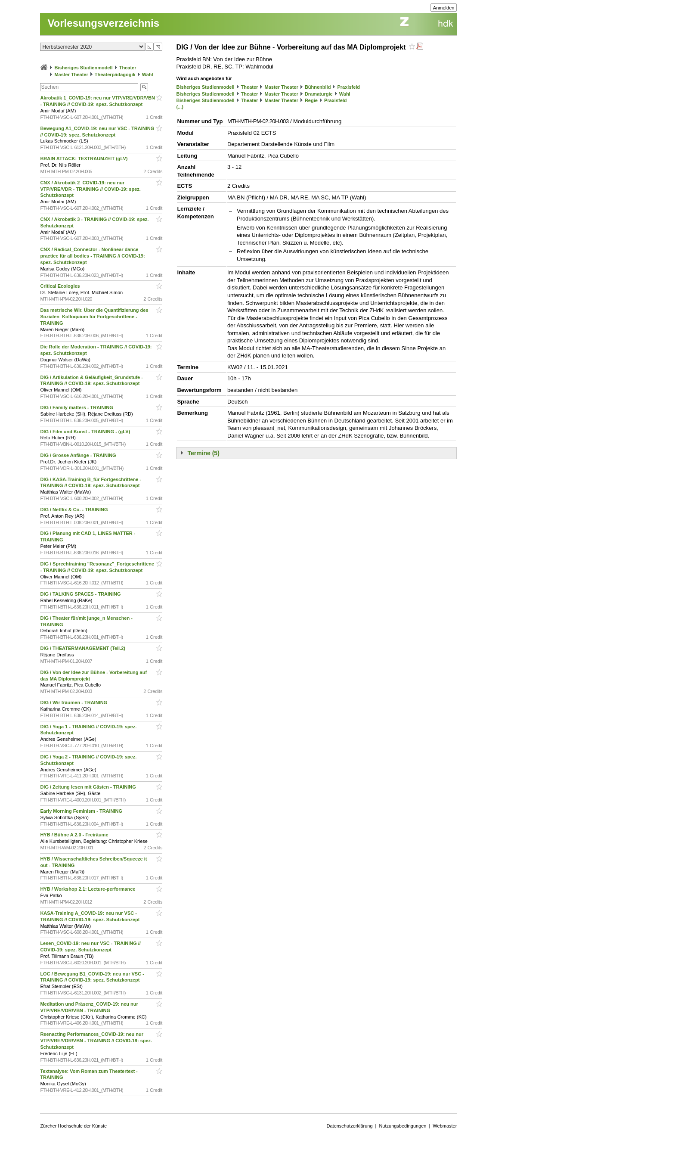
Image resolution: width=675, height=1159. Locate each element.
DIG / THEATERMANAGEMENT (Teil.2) (83, 648)
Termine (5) (203, 453)
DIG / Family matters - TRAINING (77, 407)
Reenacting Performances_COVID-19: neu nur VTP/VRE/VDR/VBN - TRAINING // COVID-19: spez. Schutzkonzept (96, 1041)
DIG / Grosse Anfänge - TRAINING (78, 455)
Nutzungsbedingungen (402, 1125)
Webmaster (445, 1125)
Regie (311, 100)
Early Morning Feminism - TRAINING (82, 811)
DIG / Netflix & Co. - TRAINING (74, 509)
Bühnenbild (318, 87)
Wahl (147, 74)
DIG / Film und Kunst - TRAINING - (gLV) (85, 431)
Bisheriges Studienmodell (84, 67)
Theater (127, 67)
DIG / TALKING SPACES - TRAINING (81, 594)
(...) (179, 106)
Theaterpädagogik (115, 74)
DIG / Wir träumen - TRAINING (74, 702)
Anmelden (444, 7)
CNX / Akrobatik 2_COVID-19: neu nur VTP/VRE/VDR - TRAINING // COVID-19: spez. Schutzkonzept (90, 189)
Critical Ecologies (60, 286)
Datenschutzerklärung (350, 1125)
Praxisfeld (349, 87)
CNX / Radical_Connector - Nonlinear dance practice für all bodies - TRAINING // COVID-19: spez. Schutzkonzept (92, 256)
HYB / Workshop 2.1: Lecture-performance (88, 889)
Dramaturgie (319, 93)
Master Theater (71, 74)
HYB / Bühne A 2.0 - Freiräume (74, 834)
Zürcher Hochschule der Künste (73, 1125)
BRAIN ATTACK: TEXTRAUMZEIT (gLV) (84, 158)
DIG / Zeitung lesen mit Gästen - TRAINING (88, 786)
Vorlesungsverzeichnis (103, 23)
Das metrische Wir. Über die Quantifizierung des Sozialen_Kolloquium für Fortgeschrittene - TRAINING (94, 317)
